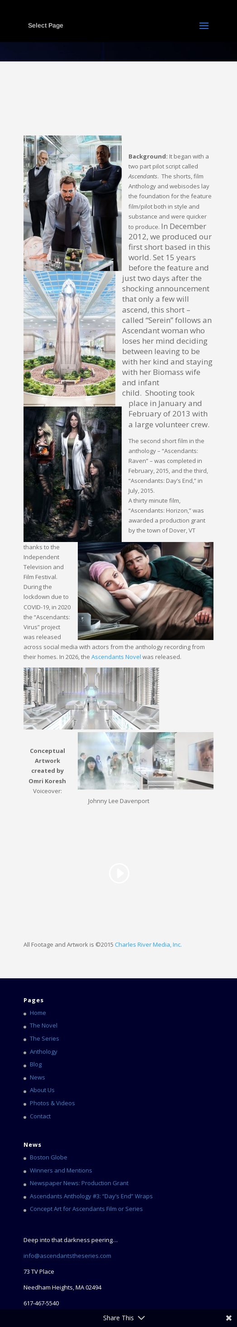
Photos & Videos (52, 1103)
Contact (40, 1116)
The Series (44, 1038)
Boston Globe (48, 1157)
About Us (42, 1090)
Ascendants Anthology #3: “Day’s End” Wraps (91, 1196)
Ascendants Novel (116, 657)
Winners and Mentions (61, 1170)
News (37, 1077)
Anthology (43, 1051)
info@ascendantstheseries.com (67, 1256)
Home (38, 1013)
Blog (36, 1064)
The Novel (43, 1025)
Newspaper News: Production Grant (79, 1183)
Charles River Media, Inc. (148, 944)
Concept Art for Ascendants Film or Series (86, 1209)
